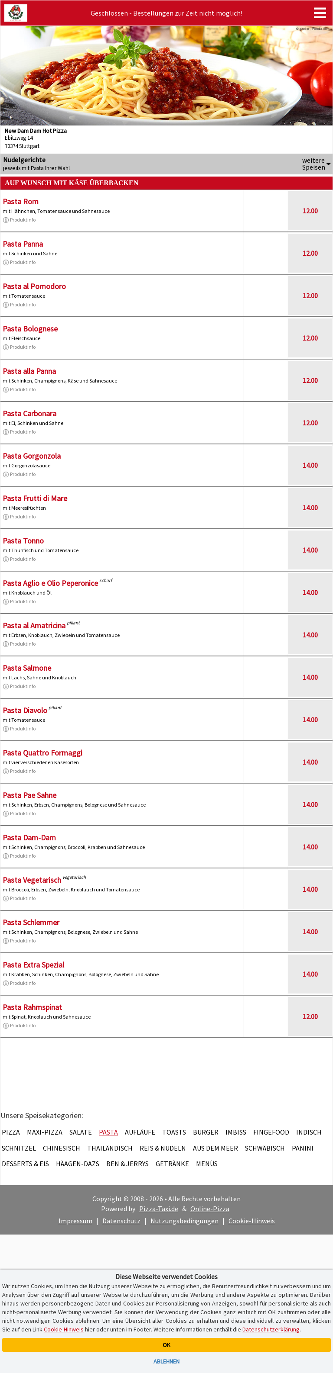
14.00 (310, 465)
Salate (80, 1132)
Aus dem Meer (215, 1148)
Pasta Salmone (27, 668)
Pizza (11, 1132)
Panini (302, 1148)
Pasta (108, 1132)
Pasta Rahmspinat (32, 1007)
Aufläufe (140, 1132)
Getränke (172, 1163)
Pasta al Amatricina (34, 625)
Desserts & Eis (25, 1163)
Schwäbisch (265, 1148)
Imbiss (235, 1132)
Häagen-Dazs (77, 1163)
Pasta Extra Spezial (33, 965)
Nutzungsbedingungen (184, 1220)
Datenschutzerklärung (271, 1329)
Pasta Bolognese (30, 329)
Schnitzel (19, 1148)
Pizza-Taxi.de (158, 1208)
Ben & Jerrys (127, 1163)
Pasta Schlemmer (31, 922)
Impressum (75, 1220)
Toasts (174, 1132)
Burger (206, 1132)
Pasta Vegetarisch (32, 880)
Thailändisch (110, 1148)
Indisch (309, 1132)
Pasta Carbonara (29, 413)
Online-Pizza (209, 1208)
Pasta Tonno (23, 541)
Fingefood (271, 1132)
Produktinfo (19, 219)
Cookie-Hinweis (252, 1220)
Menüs (207, 1163)
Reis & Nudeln (163, 1148)
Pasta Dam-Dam (29, 837)
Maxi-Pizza (44, 1132)
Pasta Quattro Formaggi (42, 753)
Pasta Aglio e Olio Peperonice (50, 583)
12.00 (310, 210)
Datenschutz (121, 1220)
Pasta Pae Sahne (29, 795)
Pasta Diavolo (25, 710)
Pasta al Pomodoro (34, 286)
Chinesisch (61, 1148)
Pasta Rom (21, 201)
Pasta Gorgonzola (32, 456)
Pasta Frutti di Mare (35, 498)
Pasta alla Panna (29, 371)
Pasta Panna (23, 244)
